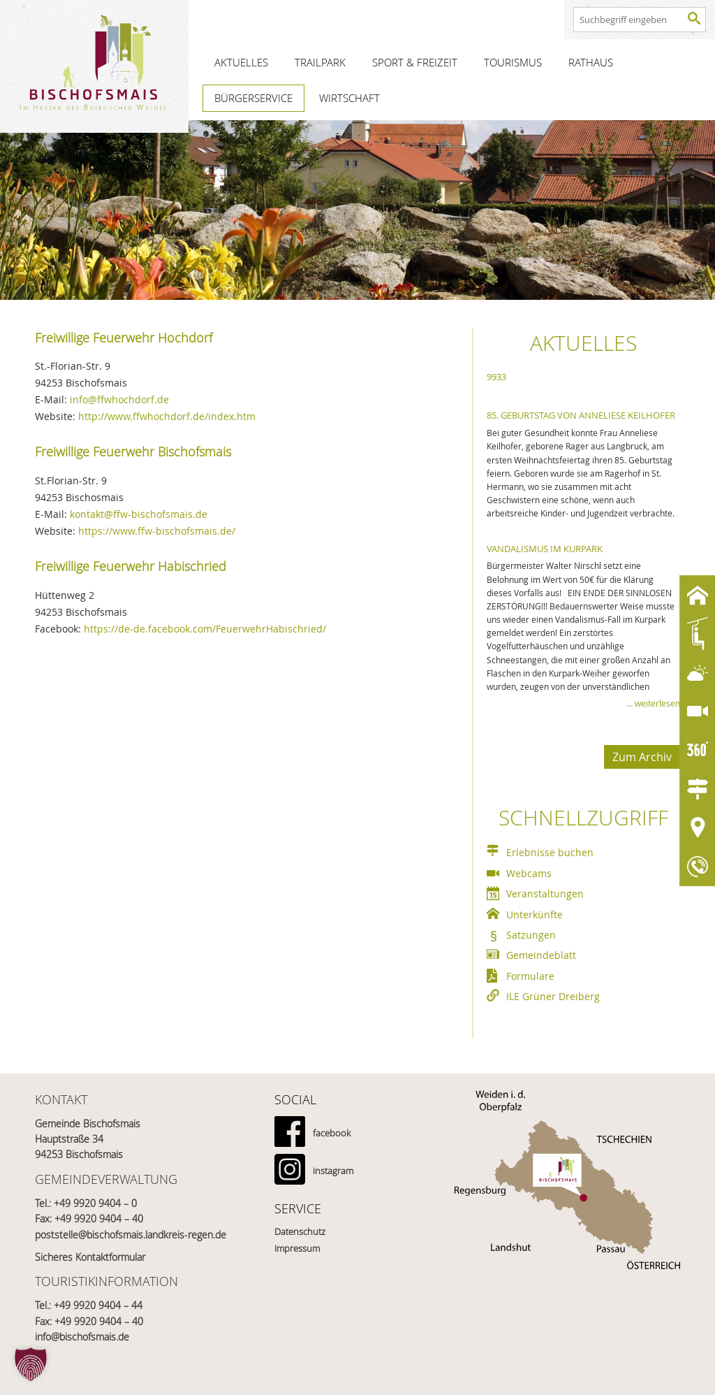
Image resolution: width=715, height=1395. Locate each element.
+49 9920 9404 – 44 (98, 1305)
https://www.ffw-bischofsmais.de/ (156, 530)
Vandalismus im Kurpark (545, 548)
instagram (333, 1170)
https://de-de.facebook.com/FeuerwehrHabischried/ (205, 628)
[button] (30, 1364)
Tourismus (513, 62)
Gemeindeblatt (541, 955)
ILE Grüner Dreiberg (553, 996)
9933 (496, 376)
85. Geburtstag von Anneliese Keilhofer (581, 415)
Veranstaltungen (545, 893)
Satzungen (531, 934)
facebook (332, 1133)
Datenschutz (299, 1231)
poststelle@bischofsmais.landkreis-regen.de (130, 1234)
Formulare (530, 976)
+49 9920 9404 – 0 (95, 1203)
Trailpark (320, 62)
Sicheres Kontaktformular (90, 1257)
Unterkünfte (534, 914)
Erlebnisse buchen (550, 852)
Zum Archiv (642, 757)
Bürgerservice (253, 98)
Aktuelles (241, 62)
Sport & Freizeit (414, 62)
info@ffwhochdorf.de (119, 399)
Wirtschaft (349, 98)
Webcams (529, 873)
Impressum (297, 1248)
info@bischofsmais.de (82, 1336)
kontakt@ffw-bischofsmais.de (138, 514)
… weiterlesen (653, 703)
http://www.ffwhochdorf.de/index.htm (167, 416)
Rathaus (590, 62)
